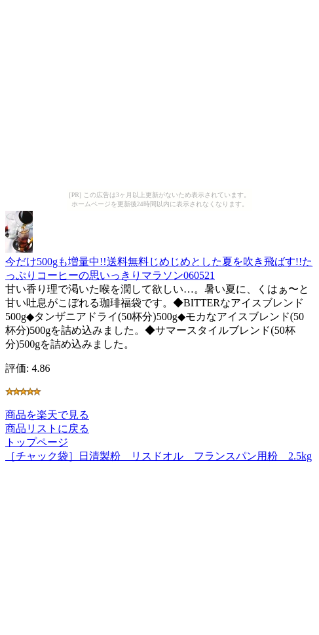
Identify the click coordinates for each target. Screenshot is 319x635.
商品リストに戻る (47, 428)
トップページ (36, 442)
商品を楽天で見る (47, 414)
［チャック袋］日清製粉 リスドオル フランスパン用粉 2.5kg (158, 456)
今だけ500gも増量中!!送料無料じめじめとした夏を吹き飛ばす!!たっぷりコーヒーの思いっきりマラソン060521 (158, 262)
